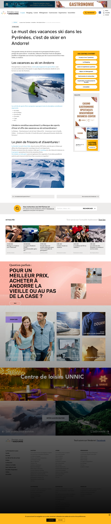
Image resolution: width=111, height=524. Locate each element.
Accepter (51, 520)
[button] (109, 515)
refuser (60, 520)
